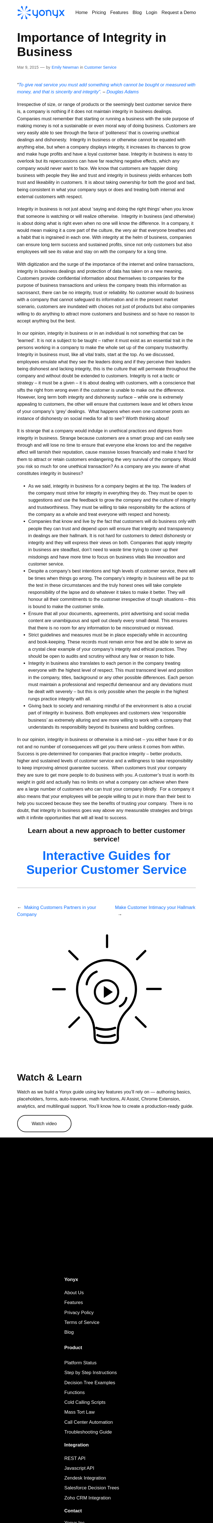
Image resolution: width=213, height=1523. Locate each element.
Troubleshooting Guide (88, 1432)
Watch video (44, 1123)
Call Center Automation (88, 1422)
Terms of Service (82, 1322)
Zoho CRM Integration (87, 1498)
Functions (74, 1392)
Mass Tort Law (79, 1412)
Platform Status (80, 1362)
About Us (74, 1292)
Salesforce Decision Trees (91, 1487)
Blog (69, 1332)
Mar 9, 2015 (28, 67)
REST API (75, 1458)
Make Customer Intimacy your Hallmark (155, 907)
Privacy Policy (79, 1312)
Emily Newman (65, 67)
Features (73, 1302)
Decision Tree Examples (89, 1382)
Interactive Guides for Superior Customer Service (106, 863)
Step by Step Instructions (90, 1372)
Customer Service (100, 67)
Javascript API (79, 1468)
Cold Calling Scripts (85, 1402)
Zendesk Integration (85, 1478)
